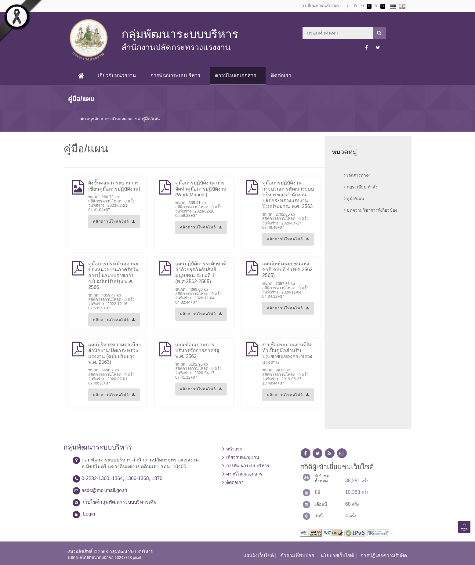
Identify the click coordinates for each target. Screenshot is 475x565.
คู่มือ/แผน (354, 198)
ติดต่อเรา (281, 75)
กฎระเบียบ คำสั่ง (361, 186)
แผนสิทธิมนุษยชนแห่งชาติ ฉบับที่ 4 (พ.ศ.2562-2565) (288, 269)
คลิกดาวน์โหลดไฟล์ (111, 223)
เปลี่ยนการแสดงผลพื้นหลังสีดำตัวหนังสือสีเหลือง (382, 6)
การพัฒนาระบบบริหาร (175, 75)
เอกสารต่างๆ (357, 175)
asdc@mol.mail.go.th (104, 490)
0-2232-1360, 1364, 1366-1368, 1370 (122, 478)
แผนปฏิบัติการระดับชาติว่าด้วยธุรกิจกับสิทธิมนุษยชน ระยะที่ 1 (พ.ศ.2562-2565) (200, 272)
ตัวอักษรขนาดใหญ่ (362, 6)
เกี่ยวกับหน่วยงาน (117, 75)
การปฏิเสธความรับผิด (384, 555)
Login (89, 513)
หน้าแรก (234, 449)
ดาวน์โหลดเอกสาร (235, 75)
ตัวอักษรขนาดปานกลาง (355, 6)
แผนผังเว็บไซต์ (258, 555)
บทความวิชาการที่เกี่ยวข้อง (370, 210)
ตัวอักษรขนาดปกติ (348, 6)
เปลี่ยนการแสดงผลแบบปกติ (375, 6)
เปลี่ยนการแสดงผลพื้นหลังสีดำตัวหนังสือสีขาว (369, 6)
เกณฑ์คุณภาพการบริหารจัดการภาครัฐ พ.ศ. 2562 (197, 350)
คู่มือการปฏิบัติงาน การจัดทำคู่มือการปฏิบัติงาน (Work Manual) (201, 188)
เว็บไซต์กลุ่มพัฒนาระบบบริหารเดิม (120, 502)
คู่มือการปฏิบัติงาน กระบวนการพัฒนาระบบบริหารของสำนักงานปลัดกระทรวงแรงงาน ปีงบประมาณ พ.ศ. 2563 (288, 194)
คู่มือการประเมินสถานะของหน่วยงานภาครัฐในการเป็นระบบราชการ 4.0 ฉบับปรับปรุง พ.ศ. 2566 (113, 275)
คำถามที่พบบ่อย (297, 555)
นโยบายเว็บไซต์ (337, 555)
